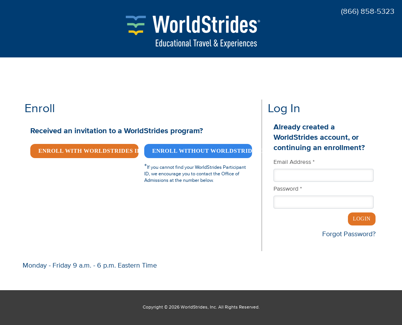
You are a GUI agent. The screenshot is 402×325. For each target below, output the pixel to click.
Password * (287, 189)
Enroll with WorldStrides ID (88, 151)
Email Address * (294, 162)
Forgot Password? (349, 234)
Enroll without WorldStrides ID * (202, 151)
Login (362, 219)
